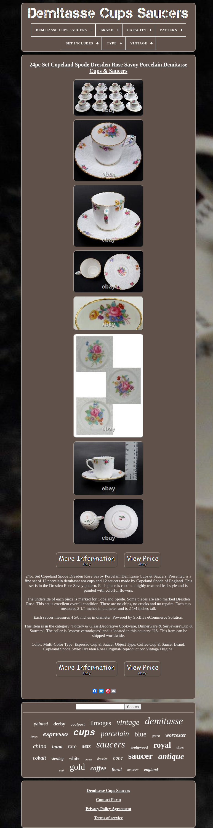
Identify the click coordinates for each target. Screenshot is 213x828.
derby (59, 723)
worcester (176, 735)
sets (86, 746)
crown (88, 759)
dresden (102, 759)
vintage (128, 722)
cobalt (39, 758)
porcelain (115, 734)
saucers (110, 744)
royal (162, 745)
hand (57, 746)
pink (61, 770)
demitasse (164, 721)
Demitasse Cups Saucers (108, 790)
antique (171, 756)
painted (41, 723)
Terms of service (108, 818)
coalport (78, 724)
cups (84, 733)
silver (180, 747)
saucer (140, 756)
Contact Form (108, 799)
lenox (34, 736)
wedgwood (139, 747)
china (40, 745)
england (151, 769)
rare (72, 746)
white (74, 758)
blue (141, 734)
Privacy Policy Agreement (108, 808)
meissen (133, 770)
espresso (55, 734)
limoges (100, 722)
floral (117, 769)
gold (77, 767)
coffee (98, 768)
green (156, 736)
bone (118, 758)
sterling (58, 759)
